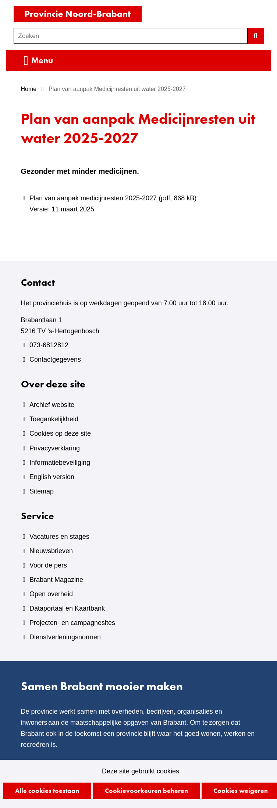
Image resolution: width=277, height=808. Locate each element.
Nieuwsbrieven (51, 551)
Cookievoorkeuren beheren (146, 790)
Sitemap (41, 491)
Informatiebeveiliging (59, 462)
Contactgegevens (55, 359)
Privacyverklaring (54, 448)
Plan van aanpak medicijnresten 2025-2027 (142, 204)
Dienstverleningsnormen (65, 637)
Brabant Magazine (56, 579)
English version (51, 477)
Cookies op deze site (60, 433)
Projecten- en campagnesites (72, 622)
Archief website (51, 404)
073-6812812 (48, 345)
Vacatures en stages (59, 536)
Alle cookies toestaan (47, 790)
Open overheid (51, 594)
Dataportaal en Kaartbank (67, 608)
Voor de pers (48, 565)
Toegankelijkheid (53, 419)
